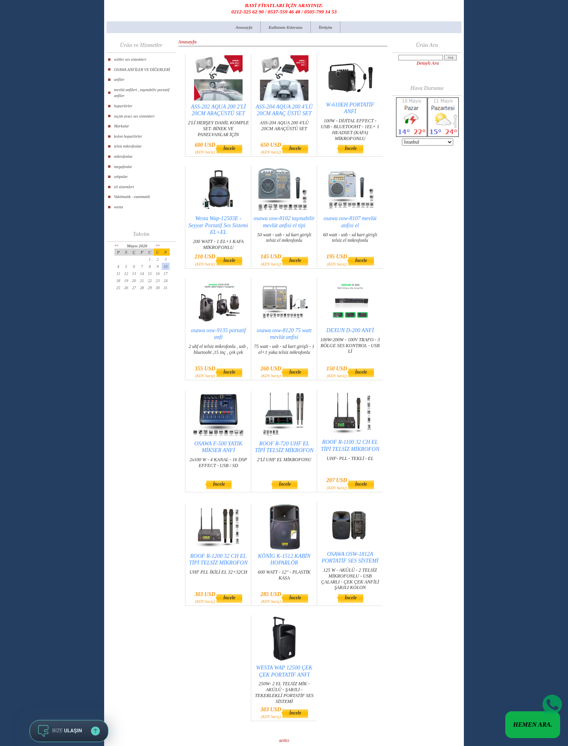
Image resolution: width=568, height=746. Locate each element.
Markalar (121, 126)
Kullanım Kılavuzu (286, 27)
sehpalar (121, 176)
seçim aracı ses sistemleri (134, 116)
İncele (229, 148)
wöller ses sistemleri (130, 59)
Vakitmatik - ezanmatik (132, 196)
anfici (284, 740)
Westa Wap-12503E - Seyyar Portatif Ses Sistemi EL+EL (218, 225)
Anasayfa (243, 27)
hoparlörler (123, 106)
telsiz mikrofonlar (128, 146)
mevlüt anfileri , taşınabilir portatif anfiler (141, 93)
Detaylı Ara (428, 63)
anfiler (119, 79)
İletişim (325, 27)
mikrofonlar (123, 156)
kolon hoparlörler (128, 136)
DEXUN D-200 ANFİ (350, 330)
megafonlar (123, 167)
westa (118, 207)
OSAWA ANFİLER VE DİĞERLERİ (142, 69)
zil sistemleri (124, 187)
